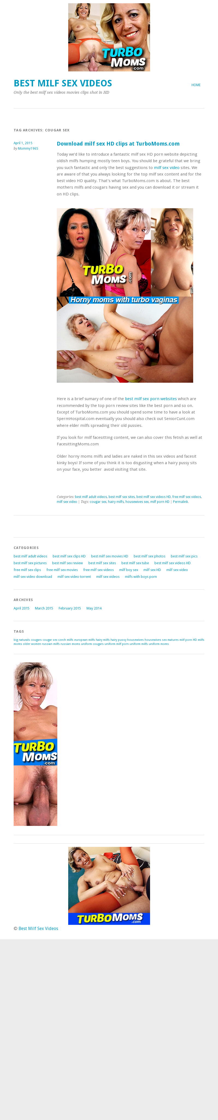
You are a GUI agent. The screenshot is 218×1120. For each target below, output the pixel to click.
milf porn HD (159, 502)
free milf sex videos (186, 497)
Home (196, 85)
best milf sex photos (149, 556)
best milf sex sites (122, 497)
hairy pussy (118, 640)
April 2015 (21, 608)
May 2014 (93, 608)
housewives (135, 640)
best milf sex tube (135, 563)
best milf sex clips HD (69, 556)
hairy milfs (116, 502)
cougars (36, 640)
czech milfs (65, 640)
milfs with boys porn (141, 577)
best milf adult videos (91, 497)
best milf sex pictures (30, 563)
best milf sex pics (184, 556)
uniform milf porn (116, 644)
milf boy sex (128, 570)
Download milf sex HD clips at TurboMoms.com (118, 144)
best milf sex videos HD (153, 497)
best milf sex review (67, 563)
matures (173, 640)
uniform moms (159, 644)
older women (32, 644)
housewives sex (137, 502)
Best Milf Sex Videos (63, 83)
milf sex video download (33, 577)
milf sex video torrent (74, 577)
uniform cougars (92, 644)
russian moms (70, 644)
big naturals (22, 640)
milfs (201, 640)
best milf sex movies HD (109, 556)
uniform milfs (139, 644)
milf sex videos (108, 577)
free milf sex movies (62, 570)
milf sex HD (152, 570)
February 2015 (70, 608)
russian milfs (51, 644)
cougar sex (98, 502)
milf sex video (167, 167)
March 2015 (44, 608)
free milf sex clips (27, 570)
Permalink (180, 502)
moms (18, 644)
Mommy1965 (28, 148)
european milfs (84, 640)
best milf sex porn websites (151, 398)
